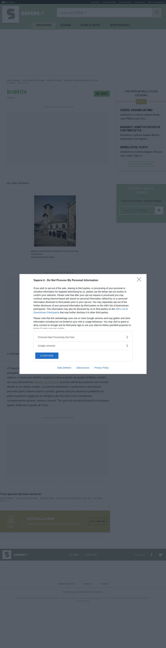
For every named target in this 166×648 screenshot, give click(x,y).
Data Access (82, 368)
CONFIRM (50, 355)
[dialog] (83, 324)
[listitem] (83, 337)
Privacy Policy (101, 368)
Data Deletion (64, 368)
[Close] (140, 280)
